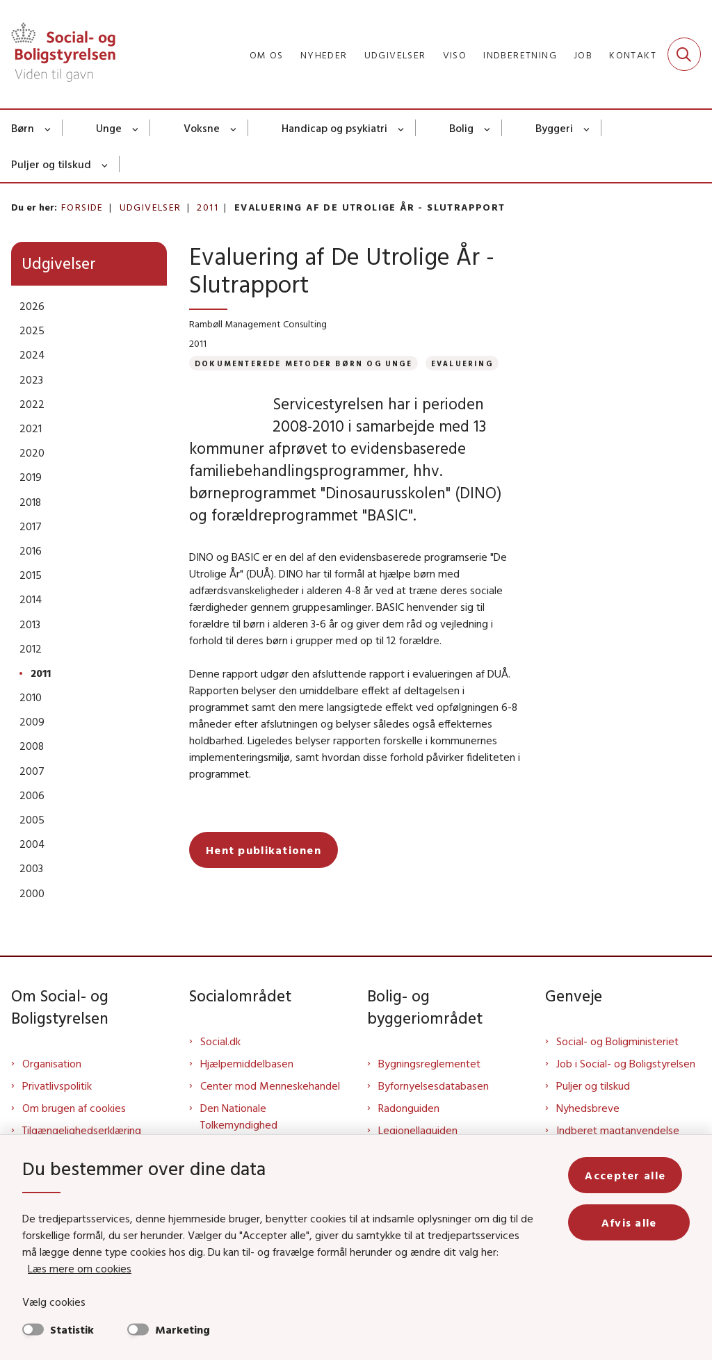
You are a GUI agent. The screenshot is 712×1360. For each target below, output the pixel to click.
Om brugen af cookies (74, 1108)
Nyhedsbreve (588, 1108)
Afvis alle (633, 1222)
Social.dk (220, 1041)
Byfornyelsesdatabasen (433, 1085)
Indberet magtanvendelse (617, 1130)
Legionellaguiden (418, 1130)
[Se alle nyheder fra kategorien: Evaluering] (462, 363)
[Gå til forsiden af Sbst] (57, 54)
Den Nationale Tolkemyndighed (238, 1116)
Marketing (182, 1329)
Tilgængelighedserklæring (81, 1130)
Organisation (51, 1063)
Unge (109, 128)
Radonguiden (408, 1108)
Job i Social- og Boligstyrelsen (625, 1063)
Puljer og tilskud (51, 164)
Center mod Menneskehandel (270, 1085)
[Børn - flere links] (48, 128)
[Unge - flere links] (136, 128)
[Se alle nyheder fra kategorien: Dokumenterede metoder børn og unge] (303, 363)
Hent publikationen (263, 872)
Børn (22, 128)
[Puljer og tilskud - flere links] (105, 164)
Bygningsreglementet (429, 1063)
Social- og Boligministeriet (617, 1041)
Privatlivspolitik (57, 1085)
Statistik (72, 1329)
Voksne (202, 128)
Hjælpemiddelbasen (246, 1063)
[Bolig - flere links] (488, 128)
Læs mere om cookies (79, 1268)
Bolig (461, 128)
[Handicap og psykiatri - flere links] (401, 128)
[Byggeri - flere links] (587, 128)
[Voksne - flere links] (234, 128)
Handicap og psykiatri (334, 128)
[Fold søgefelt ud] (684, 54)
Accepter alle (632, 1175)
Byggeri (554, 128)
